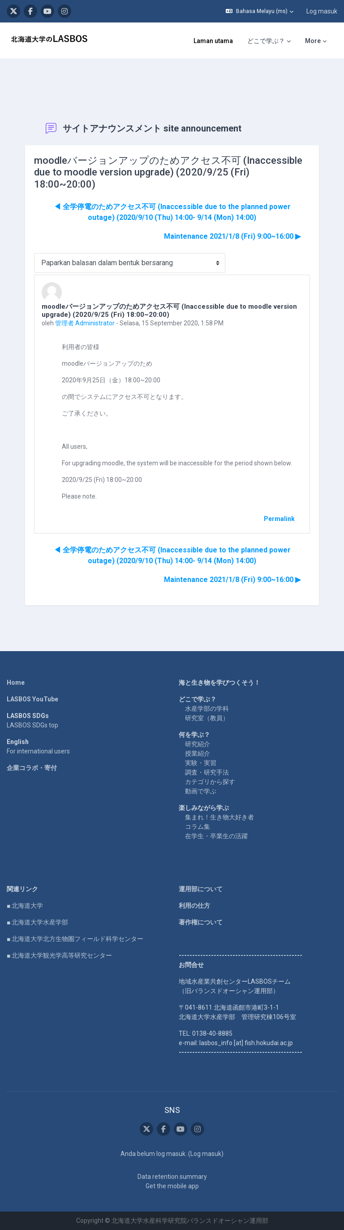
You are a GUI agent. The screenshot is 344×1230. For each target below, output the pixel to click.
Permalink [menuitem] (279, 518)
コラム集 (197, 826)
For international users (38, 751)
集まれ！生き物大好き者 (219, 817)
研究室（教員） (207, 718)
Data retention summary (172, 1176)
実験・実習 (200, 762)
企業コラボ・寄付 (32, 767)
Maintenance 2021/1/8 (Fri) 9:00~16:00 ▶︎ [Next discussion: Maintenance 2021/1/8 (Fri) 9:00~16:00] (232, 236)
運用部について (201, 889)
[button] (259, 11)
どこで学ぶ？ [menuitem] (266, 40)
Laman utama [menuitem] (213, 40)
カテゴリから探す (210, 781)
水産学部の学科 (207, 708)
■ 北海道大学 (25, 905)
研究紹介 (197, 744)
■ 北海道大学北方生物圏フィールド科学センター (75, 938)
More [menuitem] (313, 40)
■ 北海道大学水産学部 (37, 922)
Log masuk (321, 11)
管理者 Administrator (85, 323)
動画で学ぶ (200, 791)
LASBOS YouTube (32, 699)
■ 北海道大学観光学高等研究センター (59, 955)
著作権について (201, 922)
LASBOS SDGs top (32, 725)
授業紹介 (197, 753)
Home (16, 682)
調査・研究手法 (207, 772)
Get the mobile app (172, 1186)
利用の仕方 (194, 905)
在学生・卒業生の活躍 (216, 836)
